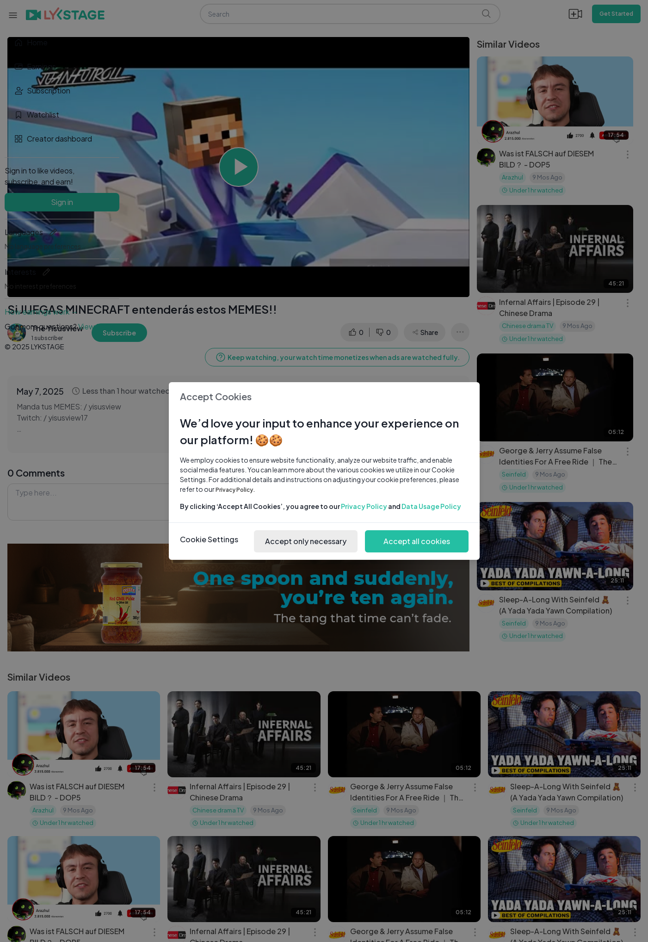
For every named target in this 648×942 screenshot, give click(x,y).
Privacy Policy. (235, 489)
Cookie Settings (209, 539)
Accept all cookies (416, 541)
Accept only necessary (305, 541)
